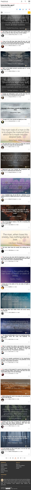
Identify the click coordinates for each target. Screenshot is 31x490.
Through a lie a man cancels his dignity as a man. (14, 119)
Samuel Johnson (12, 45)
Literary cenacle (4, 468)
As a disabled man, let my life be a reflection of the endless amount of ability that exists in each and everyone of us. (15, 196)
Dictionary (3, 469)
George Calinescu (12, 96)
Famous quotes (4, 464)
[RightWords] (1, 3)
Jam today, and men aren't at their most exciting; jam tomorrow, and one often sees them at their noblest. (15, 32)
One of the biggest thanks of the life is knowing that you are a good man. (15, 222)
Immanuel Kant (12, 121)
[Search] (29, 12)
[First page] (6, 458)
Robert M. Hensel (12, 199)
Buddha (10, 286)
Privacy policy (19, 466)
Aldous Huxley (12, 71)
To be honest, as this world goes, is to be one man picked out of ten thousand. (15, 449)
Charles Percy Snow (13, 34)
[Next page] (23, 458)
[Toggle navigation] (29, 1)
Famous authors (4, 465)
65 (10, 458)
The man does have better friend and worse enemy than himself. (15, 310)
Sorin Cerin (11, 261)
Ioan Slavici (11, 224)
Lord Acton (11, 373)
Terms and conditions (20, 465)
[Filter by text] (16, 12)
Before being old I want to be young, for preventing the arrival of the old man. (15, 396)
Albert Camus (11, 425)
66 (13, 458)
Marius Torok (11, 146)
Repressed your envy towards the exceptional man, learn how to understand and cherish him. (15, 170)
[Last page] (25, 458)
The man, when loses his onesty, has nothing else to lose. (15, 248)
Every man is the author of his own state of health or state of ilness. (15, 284)
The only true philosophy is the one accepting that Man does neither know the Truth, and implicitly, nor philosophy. (15, 336)
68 (18, 458)
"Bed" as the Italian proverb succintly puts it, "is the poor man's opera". (15, 69)
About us (18, 464)
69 (20, 458)
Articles (2, 472)
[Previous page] (8, 458)
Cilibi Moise (11, 250)
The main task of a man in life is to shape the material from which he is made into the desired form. (15, 144)
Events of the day (4, 470)
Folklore (2, 466)
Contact (17, 468)
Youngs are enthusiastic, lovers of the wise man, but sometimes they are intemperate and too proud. (15, 94)
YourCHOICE (8, 488)
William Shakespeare (13, 451)
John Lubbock (12, 312)
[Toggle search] (25, 1)
